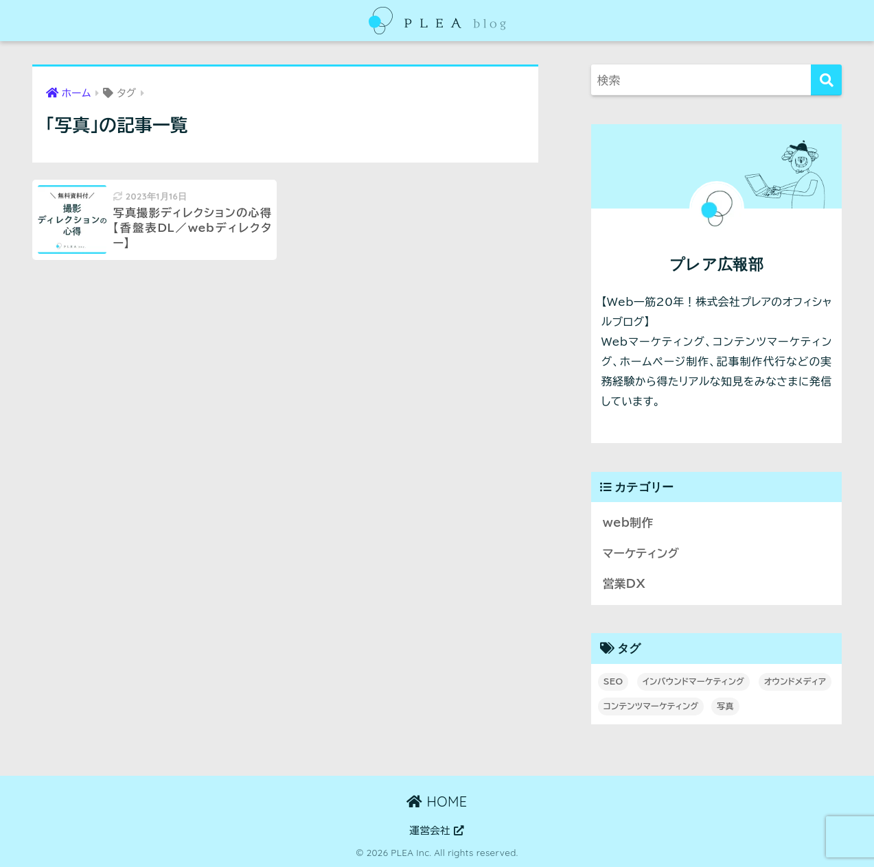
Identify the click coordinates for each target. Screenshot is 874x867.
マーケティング (641, 553)
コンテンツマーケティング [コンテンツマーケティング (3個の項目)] (651, 706)
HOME (436, 801)
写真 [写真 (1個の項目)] (725, 706)
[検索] (826, 79)
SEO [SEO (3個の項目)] (613, 681)
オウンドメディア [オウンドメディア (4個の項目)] (795, 681)
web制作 (628, 522)
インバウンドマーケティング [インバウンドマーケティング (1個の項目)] (693, 681)
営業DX (624, 583)
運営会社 (437, 830)
